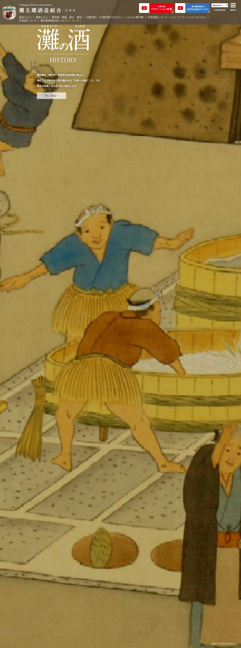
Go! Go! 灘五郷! (135, 17)
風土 (71, 17)
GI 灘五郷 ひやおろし (111, 17)
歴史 (79, 17)
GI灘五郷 (91, 17)
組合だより (25, 17)
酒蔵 (64, 17)
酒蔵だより (41, 17)
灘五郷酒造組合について (54, 20)
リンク (75, 20)
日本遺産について (158, 17)
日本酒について (28, 20)
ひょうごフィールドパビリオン (189, 17)
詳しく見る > (51, 95)
